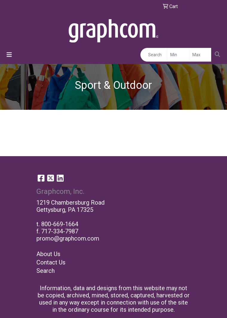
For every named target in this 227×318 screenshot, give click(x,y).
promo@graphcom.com (67, 238)
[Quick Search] (153, 55)
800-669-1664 (59, 224)
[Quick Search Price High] (200, 55)
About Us (48, 254)
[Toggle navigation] (9, 55)
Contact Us (50, 262)
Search (45, 270)
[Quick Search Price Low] (178, 55)
